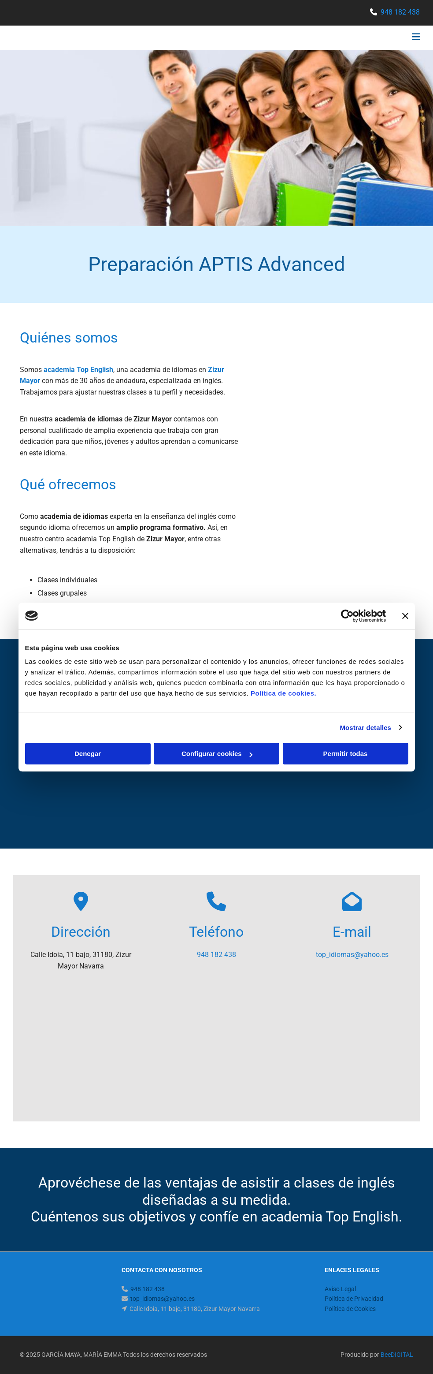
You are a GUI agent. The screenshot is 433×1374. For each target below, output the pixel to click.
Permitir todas (345, 753)
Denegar (87, 753)
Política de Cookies (350, 1308)
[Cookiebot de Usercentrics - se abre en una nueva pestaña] (347, 615)
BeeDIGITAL (397, 1354)
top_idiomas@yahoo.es (352, 954)
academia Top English (78, 369)
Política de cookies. (283, 693)
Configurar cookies (216, 753)
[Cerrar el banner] (405, 616)
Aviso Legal (340, 1288)
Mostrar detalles (365, 727)
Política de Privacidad (354, 1298)
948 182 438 (400, 12)
